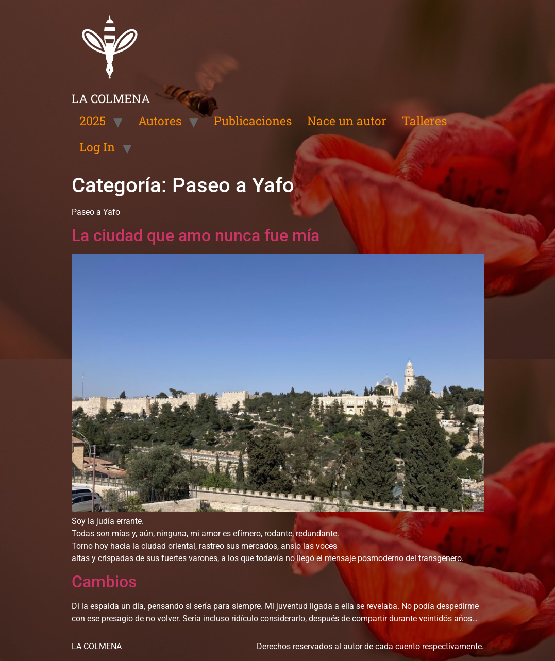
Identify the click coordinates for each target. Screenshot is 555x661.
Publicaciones (253, 120)
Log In (97, 147)
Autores (159, 120)
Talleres (424, 120)
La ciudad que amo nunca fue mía (195, 235)
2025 (92, 120)
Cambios (104, 581)
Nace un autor (346, 120)
